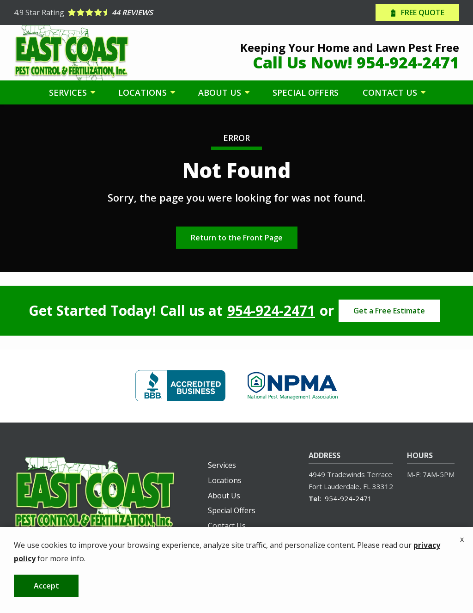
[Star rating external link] (125, 12)
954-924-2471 (271, 311)
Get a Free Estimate (389, 311)
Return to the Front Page (237, 238)
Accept (46, 595)
